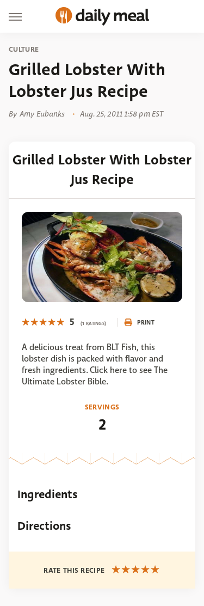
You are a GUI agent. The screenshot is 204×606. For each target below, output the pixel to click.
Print (139, 322)
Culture (24, 49)
